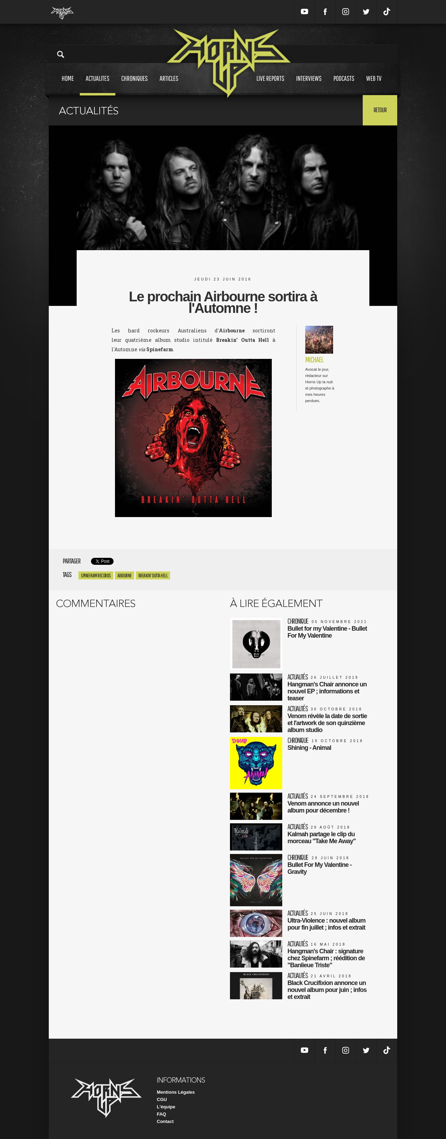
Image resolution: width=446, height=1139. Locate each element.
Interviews (309, 84)
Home (68, 84)
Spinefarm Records (96, 575)
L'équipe (166, 1106)
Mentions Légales (176, 1092)
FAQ (161, 1114)
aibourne (124, 575)
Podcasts (344, 84)
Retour (380, 110)
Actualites (97, 84)
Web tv (373, 84)
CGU (162, 1099)
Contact (165, 1121)
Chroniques (134, 84)
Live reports (270, 84)
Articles (169, 84)
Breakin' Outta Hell (153, 575)
